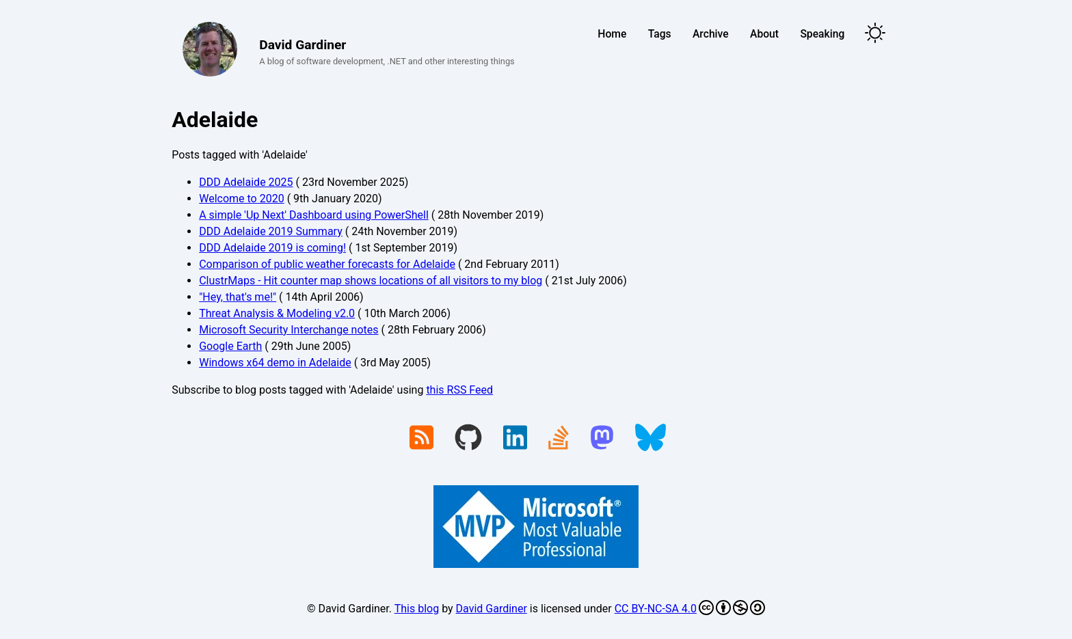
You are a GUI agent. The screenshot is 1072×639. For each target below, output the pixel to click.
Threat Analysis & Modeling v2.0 (277, 313)
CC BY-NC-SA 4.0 (690, 607)
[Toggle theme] (875, 34)
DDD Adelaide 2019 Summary (271, 231)
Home (612, 33)
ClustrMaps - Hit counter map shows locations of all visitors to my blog (370, 280)
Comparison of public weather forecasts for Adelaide (327, 264)
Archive (711, 33)
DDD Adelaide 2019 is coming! (272, 247)
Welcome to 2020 (241, 198)
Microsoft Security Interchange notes (288, 329)
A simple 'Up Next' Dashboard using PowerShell (314, 214)
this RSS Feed (459, 389)
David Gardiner (491, 608)
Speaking (822, 33)
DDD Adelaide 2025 (246, 182)
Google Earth (230, 346)
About (764, 33)
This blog (416, 608)
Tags (659, 33)
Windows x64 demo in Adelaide (275, 362)
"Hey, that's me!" (237, 296)
